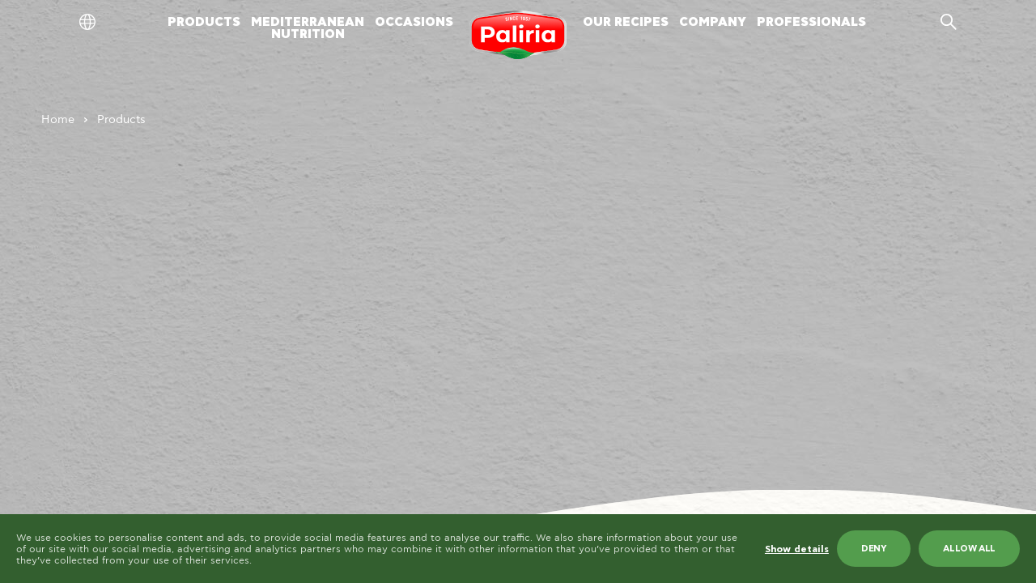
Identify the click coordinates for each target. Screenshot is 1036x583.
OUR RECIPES (626, 22)
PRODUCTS (204, 22)
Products (121, 120)
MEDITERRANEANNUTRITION (307, 28)
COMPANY (712, 22)
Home (57, 120)
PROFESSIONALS (811, 22)
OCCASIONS (414, 22)
